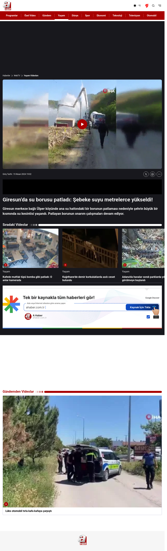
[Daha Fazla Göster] (159, 174)
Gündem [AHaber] (46, 15)
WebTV (17, 75)
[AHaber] (138, 5)
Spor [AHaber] (87, 15)
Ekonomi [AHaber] (101, 15)
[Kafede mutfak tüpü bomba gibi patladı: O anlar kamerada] (30, 255)
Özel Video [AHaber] (30, 15)
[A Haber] (7, 6)
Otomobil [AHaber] (151, 15)
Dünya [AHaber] (75, 15)
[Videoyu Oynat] (82, 124)
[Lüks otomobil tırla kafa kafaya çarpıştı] (82, 455)
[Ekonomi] (122, 5)
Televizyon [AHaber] (134, 15)
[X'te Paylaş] (146, 174)
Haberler (6, 75)
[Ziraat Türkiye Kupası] (147, 5)
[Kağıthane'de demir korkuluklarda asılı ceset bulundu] (90, 255)
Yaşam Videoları (31, 75)
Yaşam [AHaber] (61, 15)
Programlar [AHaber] (12, 15)
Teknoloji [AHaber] (117, 15)
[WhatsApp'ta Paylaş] (152, 174)
